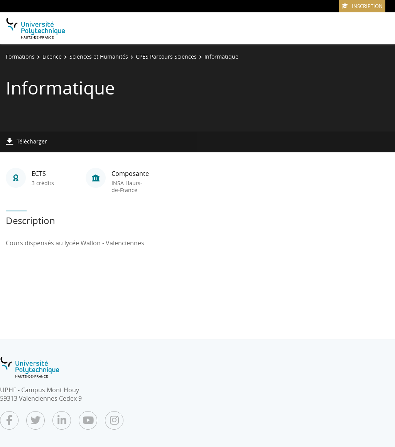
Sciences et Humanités (98, 56)
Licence (52, 56)
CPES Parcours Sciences (166, 56)
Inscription (362, 6)
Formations (20, 56)
